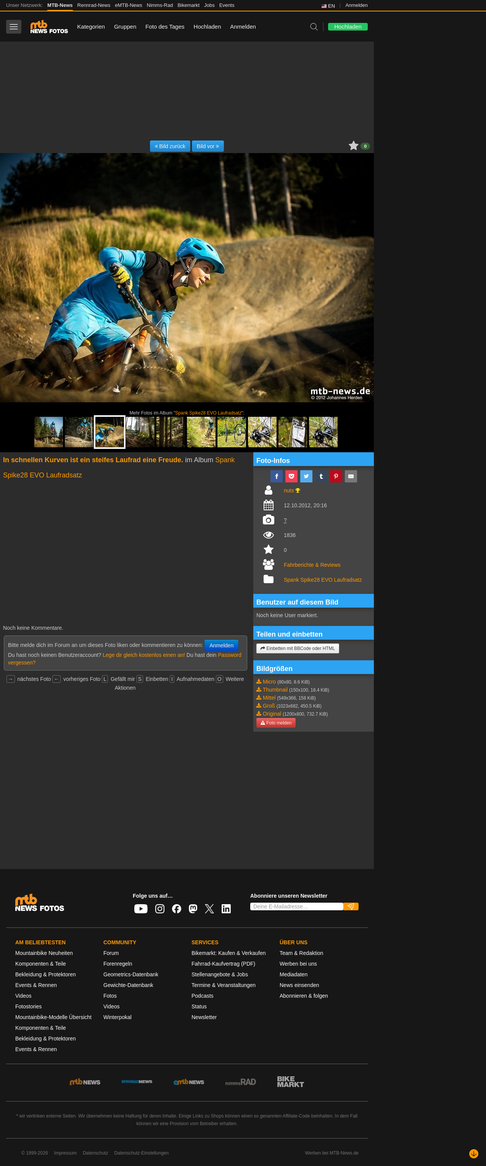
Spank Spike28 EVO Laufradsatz (208, 413)
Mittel (269, 698)
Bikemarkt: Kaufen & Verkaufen (229, 953)
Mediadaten (293, 974)
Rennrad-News (94, 5)
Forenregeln (117, 964)
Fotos (110, 996)
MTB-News (59, 5)
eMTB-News (128, 5)
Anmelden (356, 5)
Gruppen (125, 26)
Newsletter (204, 1017)
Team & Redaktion (301, 953)
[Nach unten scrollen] (473, 1153)
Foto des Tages (164, 26)
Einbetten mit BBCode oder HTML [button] (298, 648)
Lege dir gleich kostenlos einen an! (144, 655)
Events (227, 5)
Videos (23, 996)
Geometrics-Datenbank (130, 974)
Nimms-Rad (160, 5)
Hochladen (207, 26)
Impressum (65, 1153)
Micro (269, 682)
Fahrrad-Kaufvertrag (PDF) (223, 964)
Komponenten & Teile (40, 964)
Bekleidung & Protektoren (45, 974)
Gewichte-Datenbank (128, 985)
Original (272, 714)
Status (199, 1006)
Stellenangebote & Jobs (220, 974)
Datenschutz (95, 1153)
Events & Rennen (36, 985)
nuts (289, 490)
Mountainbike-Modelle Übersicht (53, 1017)
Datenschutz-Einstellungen (141, 1153)
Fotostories (28, 1006)
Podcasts (203, 996)
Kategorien (91, 26)
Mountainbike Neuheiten (44, 953)
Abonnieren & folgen (304, 996)
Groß (269, 706)
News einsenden (299, 985)
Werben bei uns (298, 964)
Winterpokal (117, 1017)
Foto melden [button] (276, 723)
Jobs (209, 5)
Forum (111, 953)
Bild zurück (170, 146)
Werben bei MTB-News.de (332, 1153)
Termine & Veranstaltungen (224, 985)
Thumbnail (275, 690)
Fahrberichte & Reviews (312, 565)
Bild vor (208, 146)
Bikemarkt (188, 5)
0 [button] (365, 146)
